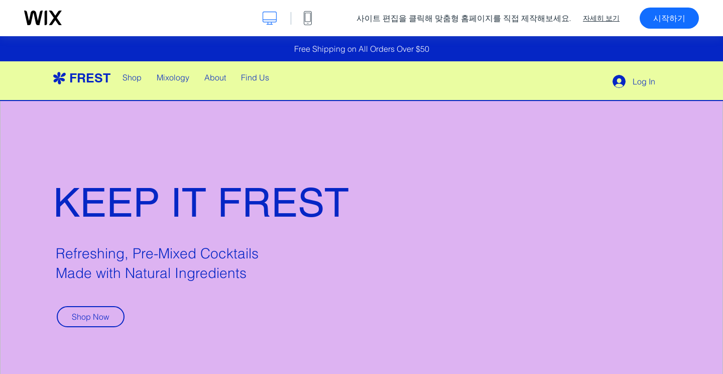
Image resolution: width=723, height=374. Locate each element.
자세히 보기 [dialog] (601, 18)
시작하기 (669, 18)
